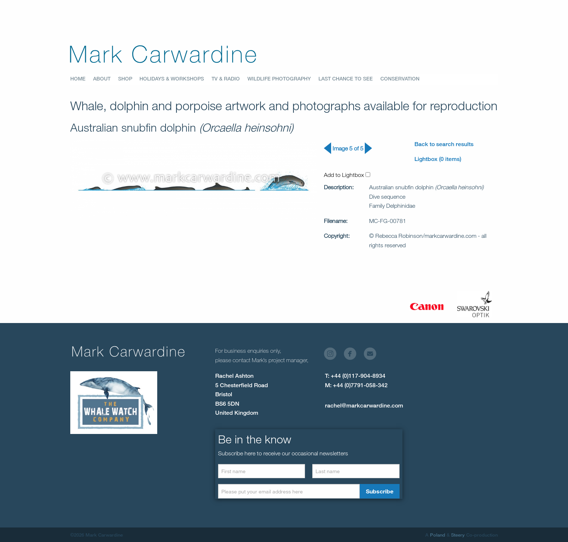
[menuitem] (81, 79)
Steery (458, 535)
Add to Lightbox (347, 174)
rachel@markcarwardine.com (364, 405)
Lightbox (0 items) (437, 159)
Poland (437, 535)
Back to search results (443, 144)
